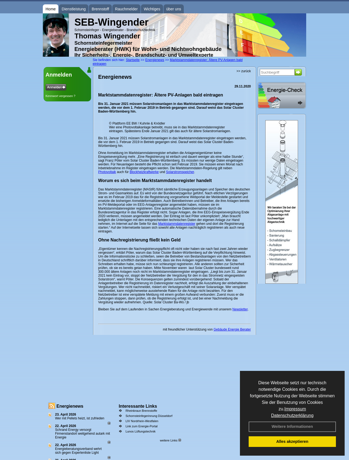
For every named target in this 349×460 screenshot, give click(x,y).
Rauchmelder (126, 9)
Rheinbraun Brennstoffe (141, 410)
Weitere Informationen (292, 426)
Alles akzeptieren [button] (292, 441)
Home (51, 9)
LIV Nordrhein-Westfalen (141, 421)
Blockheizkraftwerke (144, 172)
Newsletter (240, 309)
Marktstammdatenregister (176, 224)
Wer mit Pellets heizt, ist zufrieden (79, 418)
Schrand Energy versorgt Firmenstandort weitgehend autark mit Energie (82, 433)
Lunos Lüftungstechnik (140, 431)
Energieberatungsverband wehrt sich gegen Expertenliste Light (78, 451)
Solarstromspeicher (180, 172)
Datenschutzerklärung (292, 415)
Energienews (69, 406)
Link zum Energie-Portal (141, 426)
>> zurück (243, 71)
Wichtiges (152, 9)
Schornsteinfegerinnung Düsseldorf (148, 415)
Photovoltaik (107, 172)
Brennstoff (100, 9)
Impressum (295, 409)
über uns (173, 9)
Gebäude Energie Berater (232, 329)
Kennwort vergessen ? (60, 96)
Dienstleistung (74, 9)
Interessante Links (138, 406)
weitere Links (170, 440)
